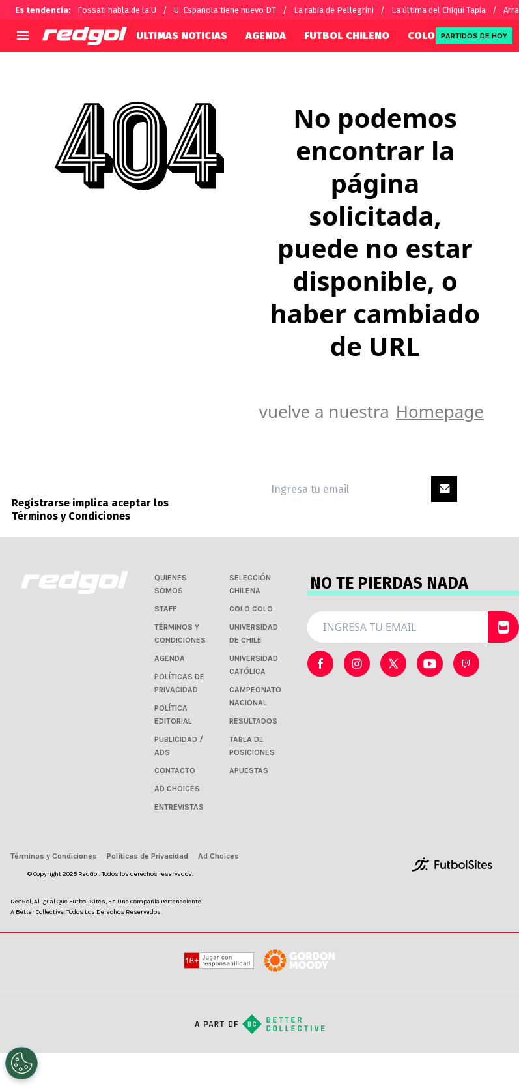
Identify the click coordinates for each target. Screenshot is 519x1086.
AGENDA (265, 35)
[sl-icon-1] (357, 664)
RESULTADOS (253, 721)
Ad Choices (218, 855)
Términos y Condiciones (71, 516)
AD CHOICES (177, 788)
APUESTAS (248, 770)
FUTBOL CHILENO (346, 35)
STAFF (165, 608)
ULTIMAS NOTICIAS (181, 35)
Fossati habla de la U (116, 10)
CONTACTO (174, 770)
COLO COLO (251, 608)
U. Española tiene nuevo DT (225, 10)
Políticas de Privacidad (147, 855)
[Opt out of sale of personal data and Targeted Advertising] (21, 1063)
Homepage (440, 411)
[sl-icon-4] (466, 664)
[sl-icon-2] (393, 664)
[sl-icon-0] (320, 664)
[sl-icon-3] (430, 664)
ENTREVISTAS (179, 807)
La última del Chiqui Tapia (438, 10)
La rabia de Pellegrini (334, 10)
